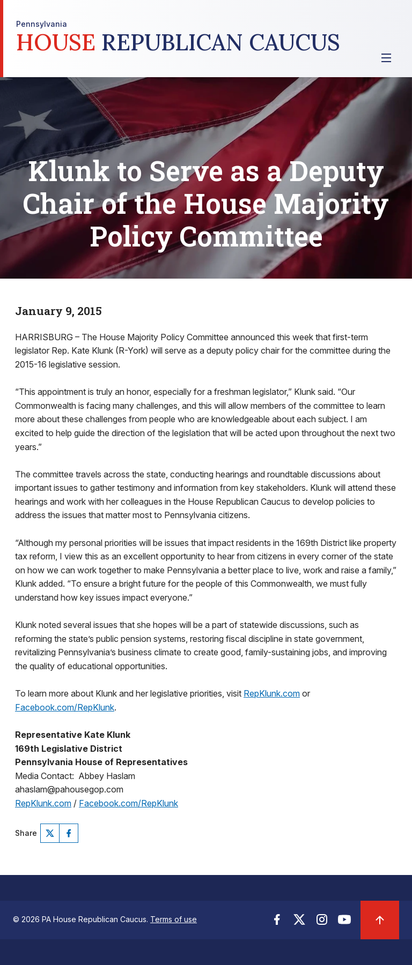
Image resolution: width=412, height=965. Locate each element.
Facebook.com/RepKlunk (64, 707)
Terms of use (173, 919)
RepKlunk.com (272, 693)
